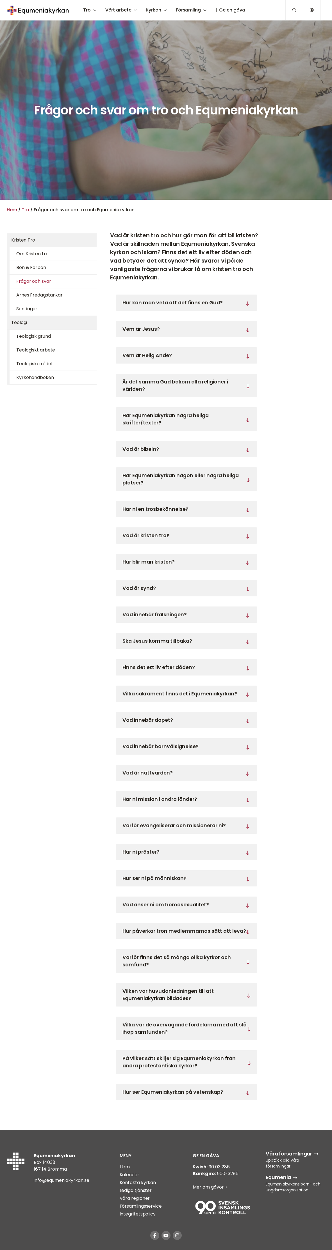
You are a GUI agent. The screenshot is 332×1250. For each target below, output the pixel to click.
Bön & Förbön (31, 267)
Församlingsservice (141, 1206)
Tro (25, 209)
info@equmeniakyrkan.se (61, 1180)
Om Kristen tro (32, 254)
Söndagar (26, 308)
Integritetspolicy (138, 1214)
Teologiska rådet (34, 363)
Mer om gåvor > (210, 1187)
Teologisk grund (33, 336)
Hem (12, 209)
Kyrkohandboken (35, 377)
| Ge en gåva (230, 10)
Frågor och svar (33, 281)
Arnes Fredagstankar (39, 295)
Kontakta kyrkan (138, 1182)
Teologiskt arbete (35, 350)
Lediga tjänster (136, 1190)
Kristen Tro (23, 240)
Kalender (129, 1174)
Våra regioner (135, 1198)
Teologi (19, 322)
